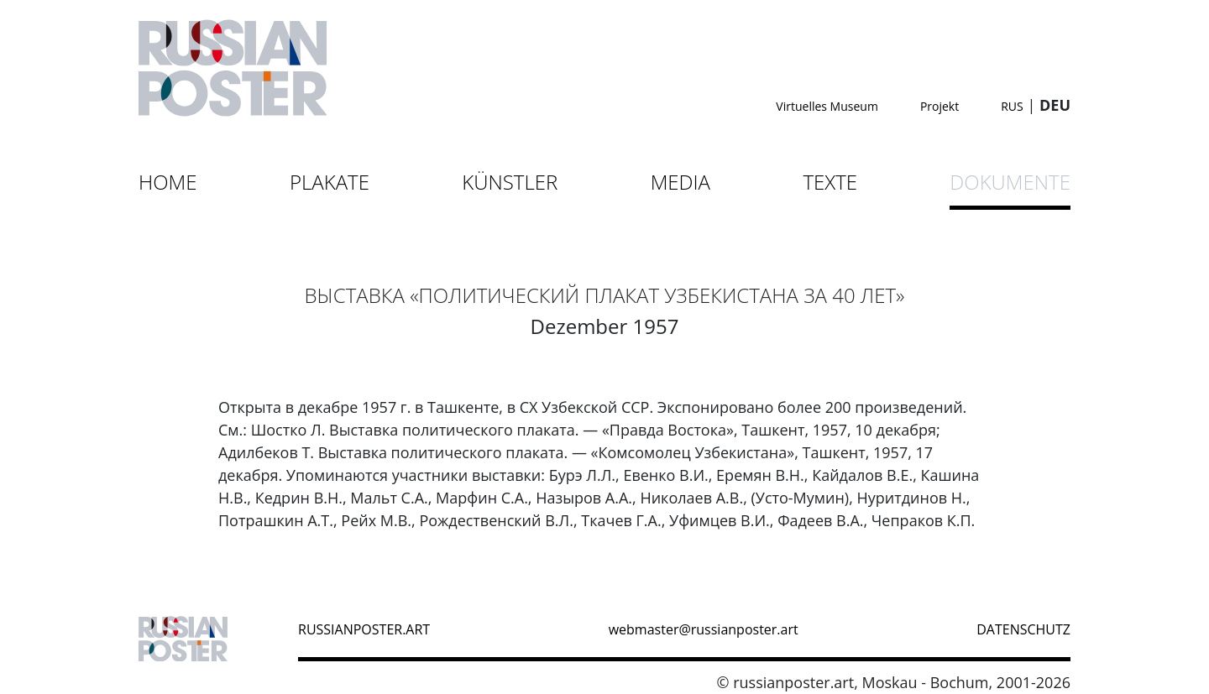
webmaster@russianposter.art (703, 629)
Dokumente (1010, 182)
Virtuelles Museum (827, 106)
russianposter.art (364, 629)
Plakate (329, 182)
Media (680, 182)
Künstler (509, 182)
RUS (1012, 106)
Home (168, 182)
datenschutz (1023, 629)
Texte (830, 182)
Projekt (939, 106)
